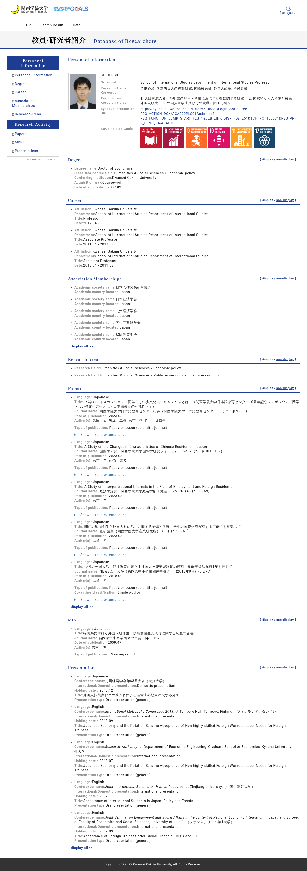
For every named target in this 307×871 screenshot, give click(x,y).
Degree (21, 84)
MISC (19, 142)
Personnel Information (33, 75)
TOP (27, 25)
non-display (285, 159)
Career (20, 92)
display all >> (82, 346)
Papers (21, 134)
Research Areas (28, 114)
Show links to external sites (100, 435)
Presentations (26, 151)
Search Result (51, 25)
